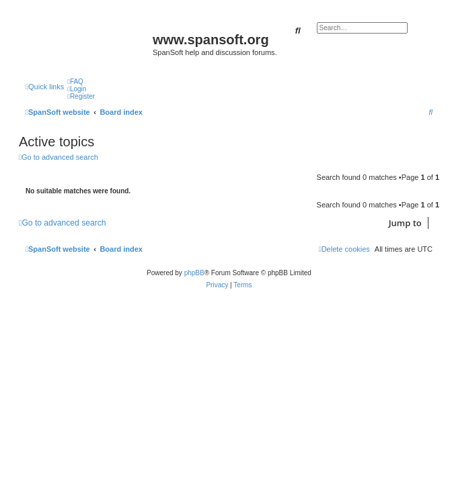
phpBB (194, 273)
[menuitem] (75, 81)
